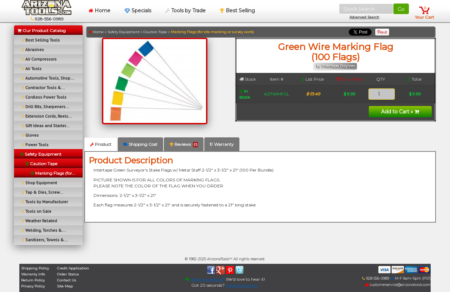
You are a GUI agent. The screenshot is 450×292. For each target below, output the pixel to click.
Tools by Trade (185, 10)
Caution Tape (155, 32)
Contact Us (66, 280)
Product (100, 144)
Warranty (222, 144)
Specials (137, 10)
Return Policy (33, 280)
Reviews (183, 144)
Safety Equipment (124, 32)
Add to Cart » (400, 111)
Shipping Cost (140, 144)
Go (401, 9)
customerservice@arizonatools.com (398, 284)
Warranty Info (33, 274)
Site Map (65, 286)
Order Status (68, 274)
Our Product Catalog (42, 30)
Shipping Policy (35, 268)
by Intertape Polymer (335, 66)
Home (99, 10)
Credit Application (73, 268)
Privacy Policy (33, 286)
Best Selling (237, 10)
